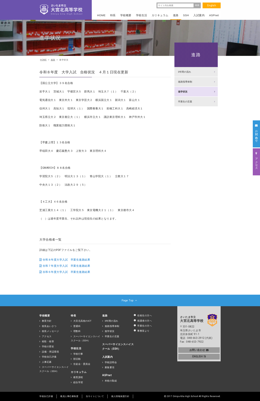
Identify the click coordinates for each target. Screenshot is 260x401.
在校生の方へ (143, 315)
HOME (101, 15)
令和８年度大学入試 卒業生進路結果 (66, 259)
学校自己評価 (49, 356)
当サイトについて (95, 396)
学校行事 (78, 354)
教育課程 (78, 377)
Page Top (130, 300)
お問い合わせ (199, 350)
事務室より (142, 330)
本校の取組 (111, 380)
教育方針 (47, 321)
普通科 (77, 326)
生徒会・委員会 (81, 364)
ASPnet (107, 375)
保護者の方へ (143, 320)
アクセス (47, 336)
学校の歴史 (48, 346)
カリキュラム (78, 372)
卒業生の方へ (143, 325)
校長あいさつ (49, 326)
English (211, 5)
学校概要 (44, 315)
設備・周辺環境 (50, 351)
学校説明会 (111, 362)
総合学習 (78, 382)
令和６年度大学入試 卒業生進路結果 (66, 272)
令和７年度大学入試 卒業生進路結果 (66, 265)
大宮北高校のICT (82, 321)
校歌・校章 (48, 341)
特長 (73, 315)
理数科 (77, 331)
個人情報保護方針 (120, 396)
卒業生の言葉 (185, 101)
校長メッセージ (50, 331)
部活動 (77, 359)
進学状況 (182, 91)
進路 (196, 54)
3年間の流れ (184, 71)
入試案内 (107, 356)
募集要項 (109, 367)
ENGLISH (199, 356)
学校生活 (76, 348)
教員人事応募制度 (69, 396)
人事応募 (47, 362)
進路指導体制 (185, 81)
